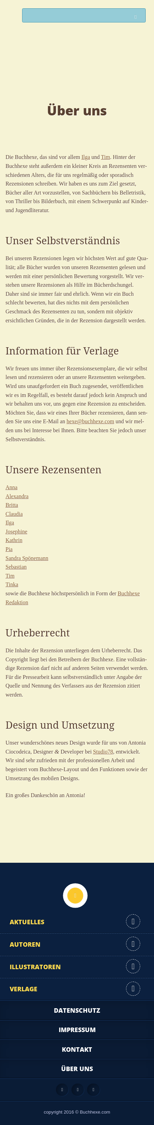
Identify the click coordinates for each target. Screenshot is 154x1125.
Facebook (77, 1090)
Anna (12, 487)
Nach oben (75, 896)
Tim (105, 157)
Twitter (93, 1090)
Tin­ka (12, 584)
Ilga (85, 157)
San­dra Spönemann (27, 558)
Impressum (77, 1029)
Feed (62, 1090)
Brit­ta (12, 505)
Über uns (77, 1069)
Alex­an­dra (17, 496)
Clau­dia (14, 514)
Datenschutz (77, 1010)
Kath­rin (14, 540)
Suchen (137, 17)
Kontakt (77, 1049)
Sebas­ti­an (16, 567)
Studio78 (103, 752)
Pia (9, 549)
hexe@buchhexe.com (90, 421)
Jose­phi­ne (16, 532)
